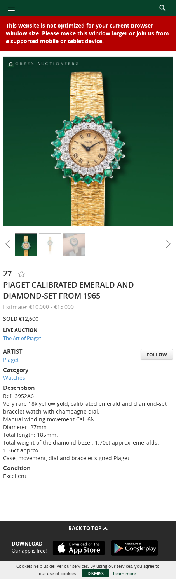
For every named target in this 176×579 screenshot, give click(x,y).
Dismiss (95, 573)
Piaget (11, 359)
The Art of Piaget (22, 338)
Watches (14, 377)
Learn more (124, 573)
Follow (156, 354)
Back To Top (88, 528)
